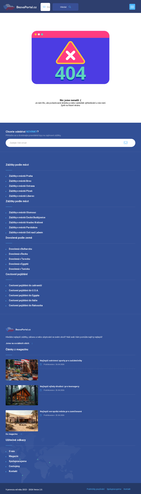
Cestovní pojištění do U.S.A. (23, 290)
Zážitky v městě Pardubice (23, 227)
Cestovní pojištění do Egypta (24, 295)
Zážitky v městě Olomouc (22, 212)
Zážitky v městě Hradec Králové (26, 222)
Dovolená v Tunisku (19, 269)
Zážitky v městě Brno (20, 181)
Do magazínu (14, 434)
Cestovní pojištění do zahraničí (25, 285)
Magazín (13, 456)
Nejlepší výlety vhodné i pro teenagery (59, 386)
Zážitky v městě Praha (21, 176)
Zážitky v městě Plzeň (20, 191)
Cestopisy (14, 466)
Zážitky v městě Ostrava (22, 186)
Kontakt (13, 471)
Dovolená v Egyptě (18, 264)
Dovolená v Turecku (19, 259)
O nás (12, 451)
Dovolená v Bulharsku (20, 249)
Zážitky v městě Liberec (21, 196)
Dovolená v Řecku (18, 254)
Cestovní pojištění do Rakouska (26, 305)
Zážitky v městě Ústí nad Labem (26, 232)
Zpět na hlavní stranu (70, 105)
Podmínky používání (95, 489)
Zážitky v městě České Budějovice (27, 217)
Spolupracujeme (18, 461)
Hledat (65, 7)
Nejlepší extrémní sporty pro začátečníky (61, 360)
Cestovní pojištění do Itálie (23, 300)
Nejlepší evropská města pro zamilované (61, 411)
